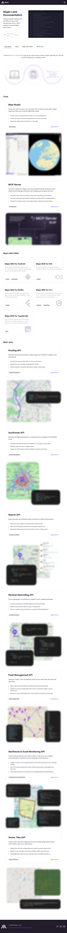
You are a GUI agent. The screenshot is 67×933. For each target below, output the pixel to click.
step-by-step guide (16, 55)
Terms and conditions (16, 927)
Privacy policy (28, 927)
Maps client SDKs (27, 46)
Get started (7, 46)
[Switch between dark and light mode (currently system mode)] (64, 2)
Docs (7, 2)
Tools (16, 46)
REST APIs (40, 46)
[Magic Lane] (2, 2)
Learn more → (54, 126)
